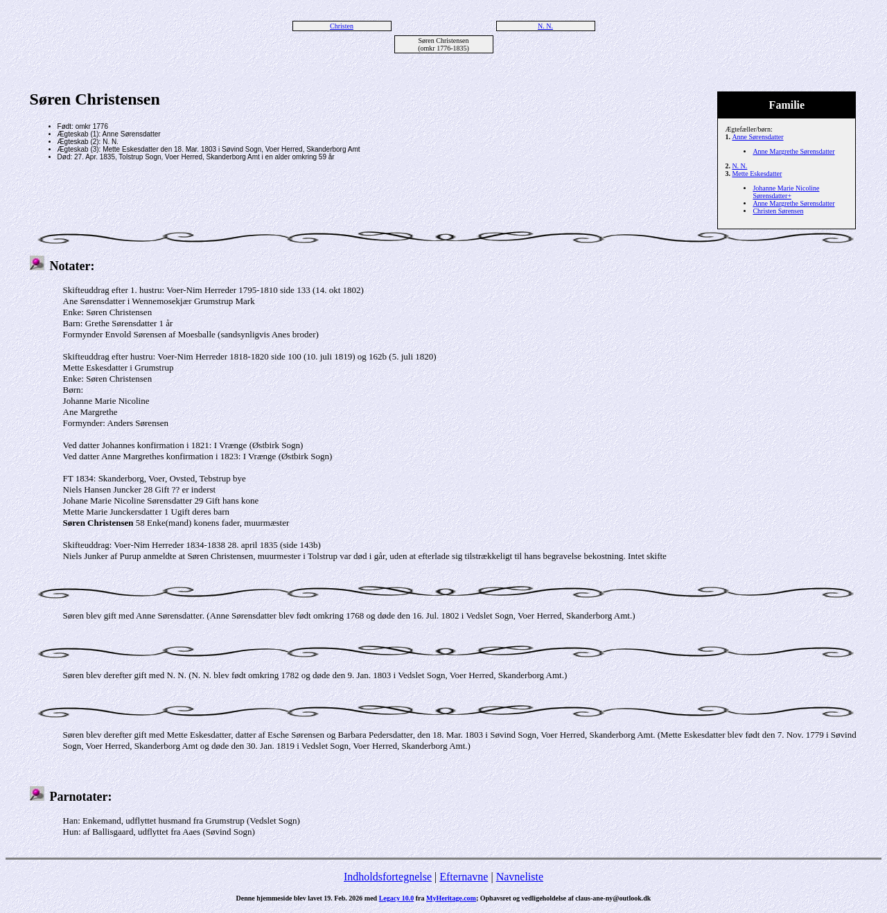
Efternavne (463, 877)
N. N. (545, 26)
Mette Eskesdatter (757, 173)
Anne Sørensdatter (757, 137)
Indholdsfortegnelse (388, 877)
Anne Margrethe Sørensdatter (793, 151)
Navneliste (519, 877)
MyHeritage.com (451, 898)
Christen (341, 26)
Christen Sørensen (778, 211)
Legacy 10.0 (396, 898)
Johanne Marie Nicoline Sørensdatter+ (786, 192)
